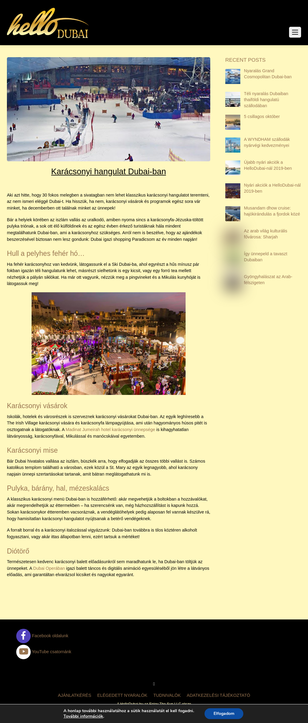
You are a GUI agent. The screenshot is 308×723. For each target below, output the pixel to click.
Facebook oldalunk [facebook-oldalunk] (42, 635)
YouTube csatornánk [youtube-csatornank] (43, 651)
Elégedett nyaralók (122, 695)
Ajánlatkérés (74, 695)
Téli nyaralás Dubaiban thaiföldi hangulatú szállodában (266, 99)
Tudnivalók (167, 695)
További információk (83, 716)
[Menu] (295, 32)
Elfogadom (224, 713)
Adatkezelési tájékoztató (218, 695)
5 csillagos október (262, 116)
